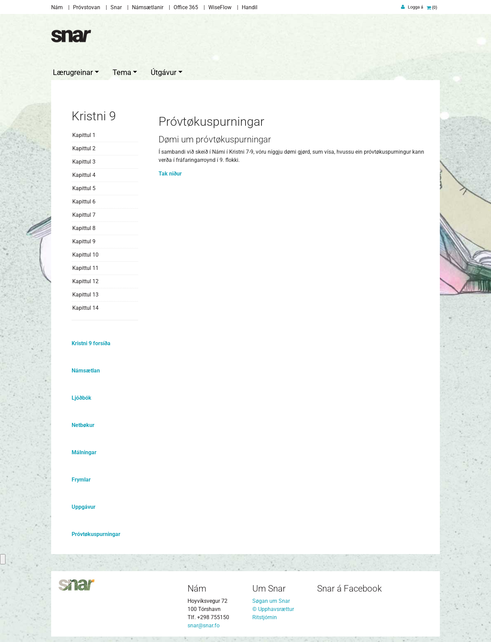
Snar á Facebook (349, 587)
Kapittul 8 (83, 227)
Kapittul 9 (83, 240)
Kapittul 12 (85, 280)
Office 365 (186, 7)
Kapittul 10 (85, 253)
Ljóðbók (81, 397)
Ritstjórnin (264, 616)
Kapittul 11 (85, 267)
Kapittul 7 (83, 214)
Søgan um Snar (271, 599)
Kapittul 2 (83, 147)
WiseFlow (220, 7)
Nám (57, 7)
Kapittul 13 (85, 293)
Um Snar (269, 587)
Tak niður (170, 172)
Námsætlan (86, 369)
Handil (249, 7)
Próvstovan (86, 7)
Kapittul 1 (83, 134)
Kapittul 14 (85, 307)
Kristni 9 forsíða (91, 342)
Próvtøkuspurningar (96, 533)
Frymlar (81, 478)
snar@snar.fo (204, 624)
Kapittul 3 (83, 160)
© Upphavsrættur (273, 608)
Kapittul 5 (83, 187)
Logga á (415, 7)
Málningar (84, 451)
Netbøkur (83, 424)
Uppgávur (83, 506)
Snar (116, 7)
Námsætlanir (147, 7)
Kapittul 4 (83, 174)
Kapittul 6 (83, 200)
